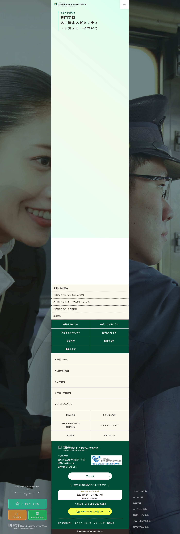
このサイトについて (83, 523)
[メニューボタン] (124, 4)
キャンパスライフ (65, 404)
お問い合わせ (109, 435)
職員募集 (57, 315)
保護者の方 (109, 340)
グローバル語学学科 (141, 521)
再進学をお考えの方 (70, 332)
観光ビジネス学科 (141, 527)
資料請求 (70, 435)
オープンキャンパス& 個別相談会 (70, 425)
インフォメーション (109, 425)
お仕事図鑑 (71, 414)
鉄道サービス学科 (141, 515)
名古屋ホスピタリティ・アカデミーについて (71, 302)
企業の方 (70, 340)
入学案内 (61, 381)
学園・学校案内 (60, 288)
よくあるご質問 (109, 414)
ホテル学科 (138, 497)
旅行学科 (137, 503)
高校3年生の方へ (70, 324)
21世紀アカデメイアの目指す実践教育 (68, 295)
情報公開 (110, 523)
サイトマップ (99, 523)
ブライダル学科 (140, 491)
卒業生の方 (70, 349)
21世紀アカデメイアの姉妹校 (65, 309)
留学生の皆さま (109, 332)
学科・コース (63, 359)
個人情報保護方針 (65, 523)
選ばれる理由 (63, 370)
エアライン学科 (140, 509)
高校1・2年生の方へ (109, 324)
